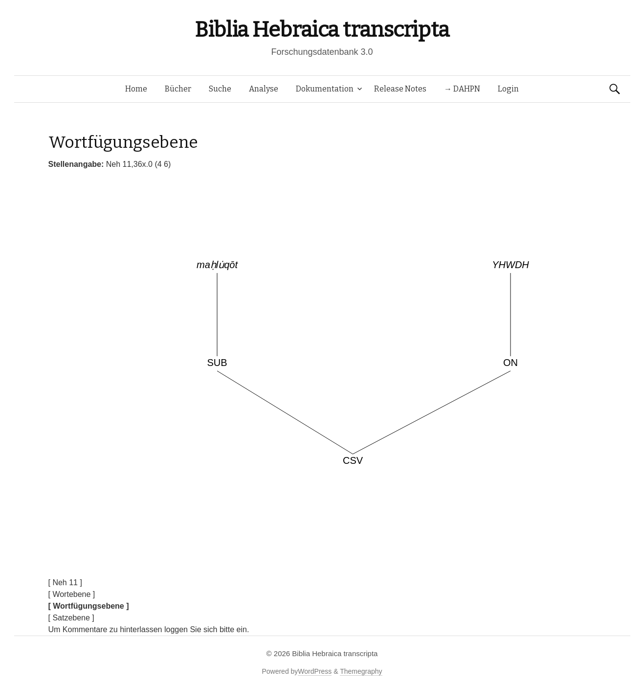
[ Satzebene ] (71, 618)
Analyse (263, 88)
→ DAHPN (462, 88)
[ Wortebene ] (71, 594)
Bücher (178, 88)
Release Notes (400, 88)
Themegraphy (361, 671)
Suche (220, 88)
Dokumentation (325, 88)
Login (508, 88)
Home (136, 88)
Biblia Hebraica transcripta (322, 29)
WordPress (315, 671)
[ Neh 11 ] (65, 582)
